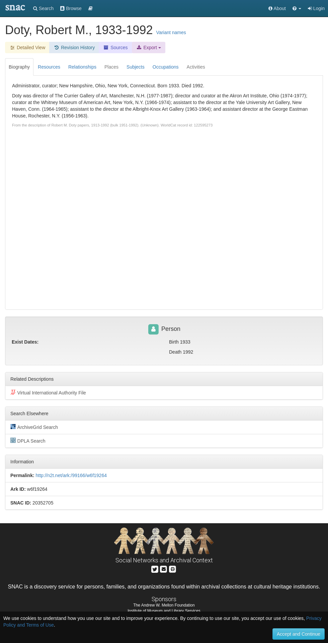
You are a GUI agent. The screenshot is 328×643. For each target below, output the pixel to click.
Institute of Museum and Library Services (164, 611)
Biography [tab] (19, 67)
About (277, 8)
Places (111, 67)
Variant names (171, 32)
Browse (71, 8)
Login (316, 8)
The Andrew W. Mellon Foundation (163, 605)
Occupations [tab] (166, 67)
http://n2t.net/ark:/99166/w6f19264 (71, 475)
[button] (297, 8)
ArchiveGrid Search (34, 427)
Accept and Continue (298, 634)
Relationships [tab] (82, 67)
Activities (196, 67)
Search (43, 8)
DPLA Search (28, 441)
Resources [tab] (49, 67)
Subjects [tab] (136, 67)
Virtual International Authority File (48, 392)
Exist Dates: (25, 342)
